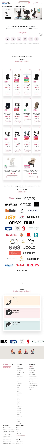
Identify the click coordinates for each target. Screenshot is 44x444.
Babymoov (19, 412)
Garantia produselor (7, 441)
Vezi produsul (8, 92)
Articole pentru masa (33, 378)
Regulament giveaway (20, 435)
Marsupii (31, 379)
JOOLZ (18, 421)
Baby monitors (32, 374)
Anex (18, 387)
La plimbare (31, 387)
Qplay (18, 402)
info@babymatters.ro (16, 312)
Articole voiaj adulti (33, 385)
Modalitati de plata (7, 434)
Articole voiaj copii (33, 383)
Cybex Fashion (20, 376)
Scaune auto (32, 370)
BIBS (18, 391)
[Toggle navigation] (41, 3)
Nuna (18, 379)
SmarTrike (19, 423)
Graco (18, 395)
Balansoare (31, 381)
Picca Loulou (19, 416)
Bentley (18, 401)
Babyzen (19, 370)
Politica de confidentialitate (8, 429)
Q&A (17, 431)
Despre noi (18, 427)
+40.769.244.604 (19, 441)
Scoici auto (31, 372)
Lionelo (18, 378)
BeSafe (18, 414)
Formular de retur (6, 439)
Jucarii (30, 389)
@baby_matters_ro (15, 324)
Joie (18, 381)
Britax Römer (19, 383)
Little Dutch (19, 404)
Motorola (19, 410)
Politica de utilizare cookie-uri (8, 432)
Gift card (31, 366)
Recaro (18, 385)
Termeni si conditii (7, 427)
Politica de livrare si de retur (7, 437)
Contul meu (18, 433)
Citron (18, 419)
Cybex (18, 366)
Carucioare (31, 368)
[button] (4, 14)
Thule (18, 389)
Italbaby (18, 418)
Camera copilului (32, 376)
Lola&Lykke (19, 393)
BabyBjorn (19, 406)
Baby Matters (20, 368)
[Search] (23, 2)
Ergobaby (19, 408)
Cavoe (18, 374)
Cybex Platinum (20, 372)
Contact (18, 429)
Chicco (18, 399)
